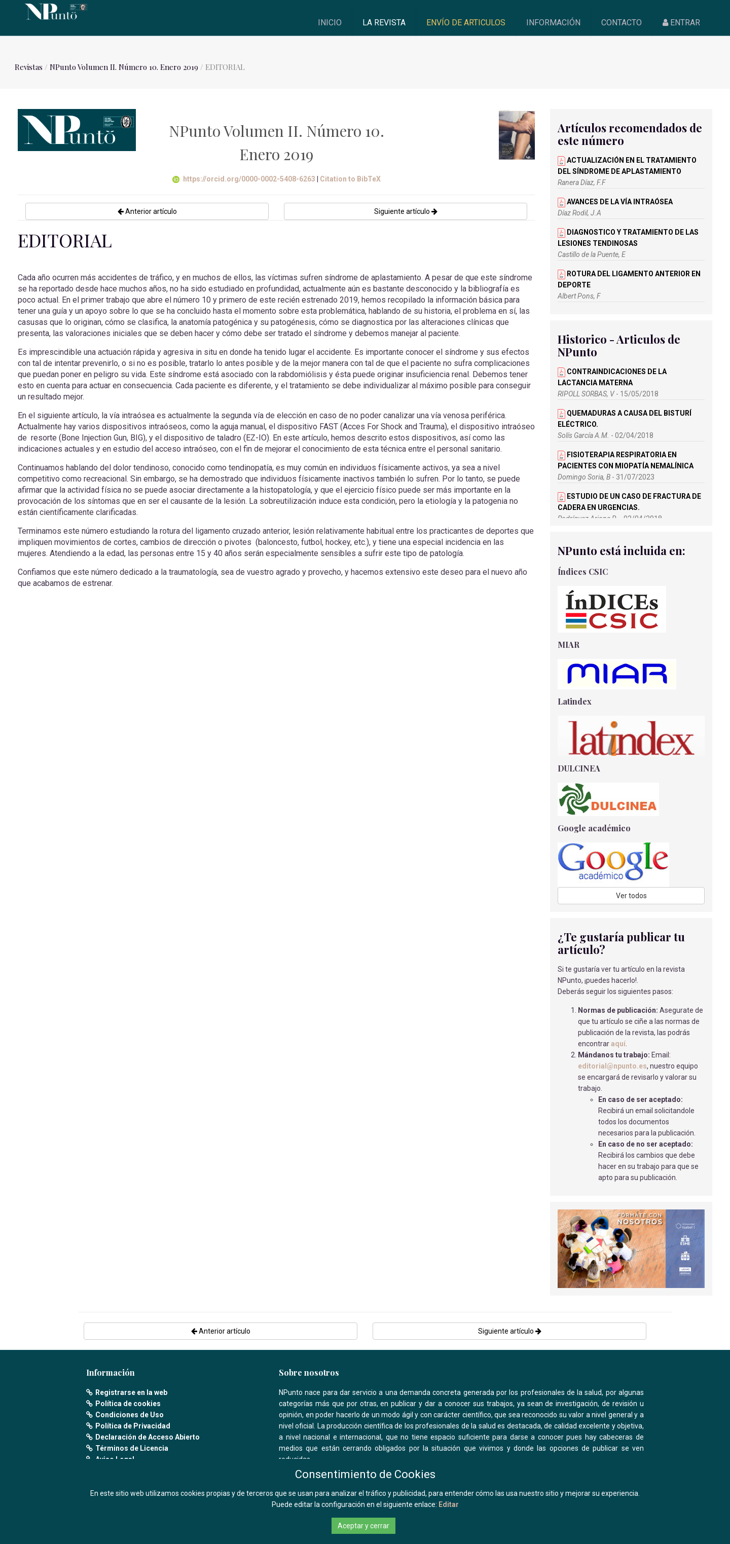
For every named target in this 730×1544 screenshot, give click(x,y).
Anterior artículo (147, 211)
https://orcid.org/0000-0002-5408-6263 (243, 179)
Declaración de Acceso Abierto (147, 1437)
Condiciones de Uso (129, 1415)
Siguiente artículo (405, 211)
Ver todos (631, 896)
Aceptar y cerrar (363, 1526)
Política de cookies (128, 1404)
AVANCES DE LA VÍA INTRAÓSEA (615, 202)
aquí (618, 1044)
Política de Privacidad (132, 1426)
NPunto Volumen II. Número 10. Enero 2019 (125, 67)
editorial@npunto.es (612, 1066)
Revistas (29, 67)
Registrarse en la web (131, 1392)
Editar (449, 1504)
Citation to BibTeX (350, 179)
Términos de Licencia (131, 1448)
